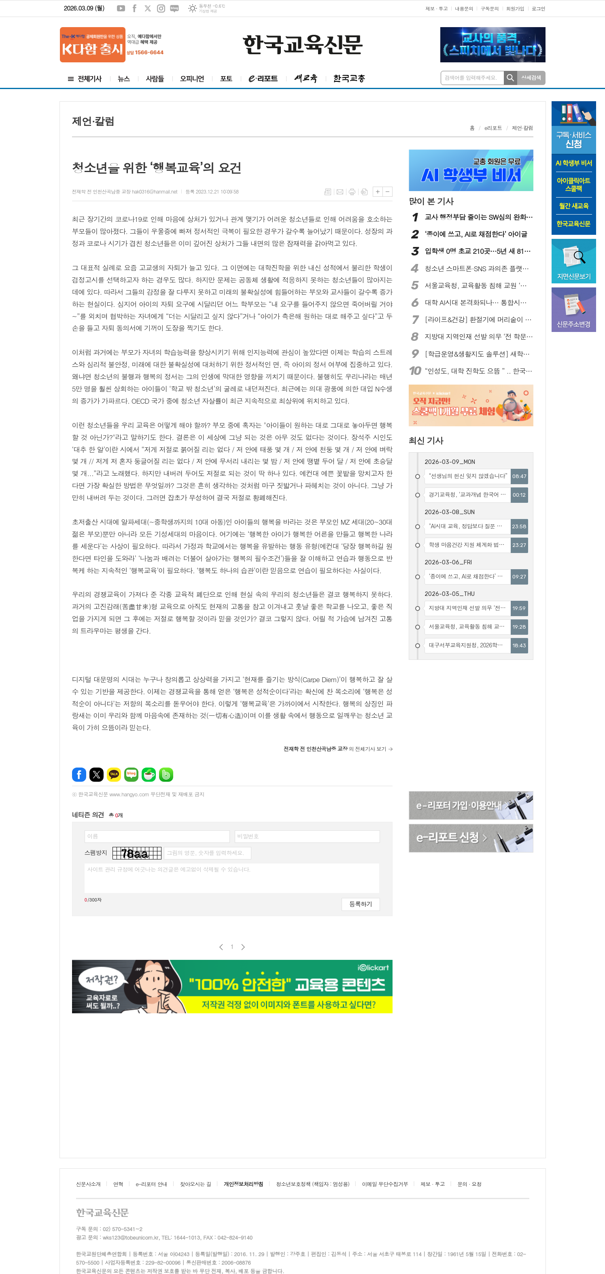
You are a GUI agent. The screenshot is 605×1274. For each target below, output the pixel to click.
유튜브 (121, 8)
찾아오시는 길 (195, 1184)
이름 (92, 836)
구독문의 (489, 8)
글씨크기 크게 (378, 192)
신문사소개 (88, 1184)
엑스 (148, 8)
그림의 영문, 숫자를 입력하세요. (205, 852)
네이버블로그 (174, 8)
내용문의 (464, 8)
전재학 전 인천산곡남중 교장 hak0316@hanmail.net (124, 191)
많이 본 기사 (431, 201)
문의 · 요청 (469, 1184)
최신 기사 (426, 440)
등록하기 (360, 904)
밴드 (166, 775)
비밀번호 (248, 836)
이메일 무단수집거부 (385, 1184)
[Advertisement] (471, 726)
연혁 (118, 1184)
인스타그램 (161, 8)
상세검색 (531, 77)
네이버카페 (149, 775)
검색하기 (510, 78)
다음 (243, 947)
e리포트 (493, 128)
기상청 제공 (208, 11)
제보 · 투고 (436, 8)
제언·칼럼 (522, 128)
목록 (328, 192)
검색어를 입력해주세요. (471, 77)
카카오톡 (114, 775)
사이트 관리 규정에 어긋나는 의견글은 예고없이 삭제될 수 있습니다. (169, 869)
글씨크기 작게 (387, 192)
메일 (340, 192)
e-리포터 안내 (152, 1184)
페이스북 (134, 8)
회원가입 (515, 8)
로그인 (539, 8)
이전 (221, 947)
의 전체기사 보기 (335, 749)
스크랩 (364, 192)
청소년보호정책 (312, 1184)
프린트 (352, 192)
